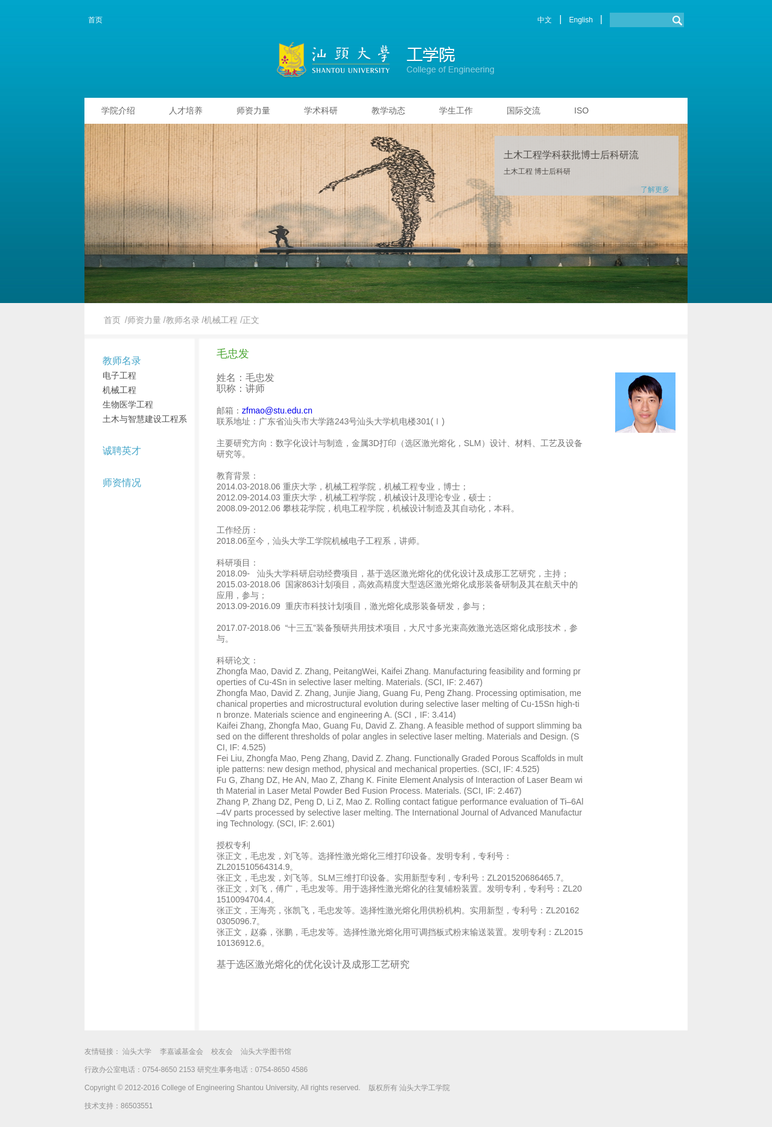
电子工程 (119, 375)
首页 (95, 20)
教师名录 (122, 361)
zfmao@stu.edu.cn (277, 410)
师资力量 (253, 110)
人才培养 (186, 110)
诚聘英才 (122, 450)
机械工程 (119, 390)
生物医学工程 (128, 404)
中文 (544, 20)
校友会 (222, 1051)
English (580, 20)
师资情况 (122, 482)
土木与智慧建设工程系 (145, 419)
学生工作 (456, 110)
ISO (581, 110)
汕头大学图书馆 (266, 1051)
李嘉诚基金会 (181, 1051)
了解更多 (655, 189)
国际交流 (523, 110)
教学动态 (388, 110)
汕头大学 (136, 1051)
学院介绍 (118, 110)
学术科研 (321, 110)
